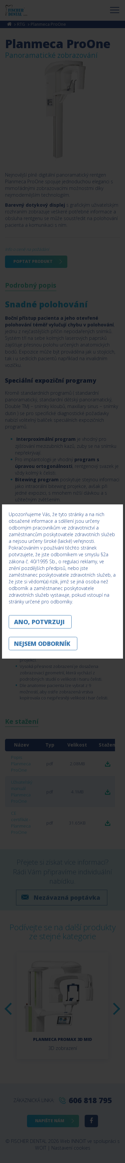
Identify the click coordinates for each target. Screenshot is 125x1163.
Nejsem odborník (42, 644)
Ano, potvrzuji (39, 622)
